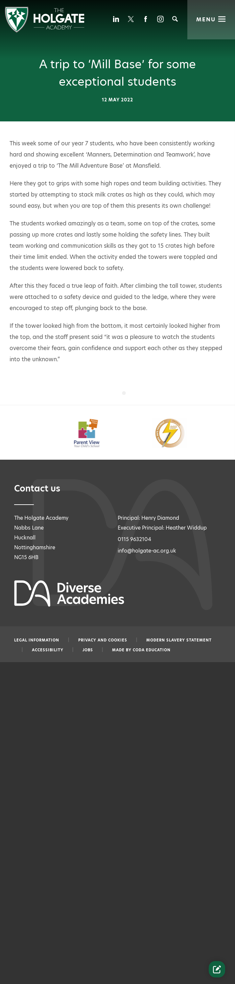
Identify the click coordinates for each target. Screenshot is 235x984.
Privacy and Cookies (102, 640)
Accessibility (47, 650)
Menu (206, 19)
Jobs (87, 650)
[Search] (175, 18)
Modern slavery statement (179, 640)
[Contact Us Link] (217, 969)
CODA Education (152, 650)
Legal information (36, 640)
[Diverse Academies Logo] (44, 31)
